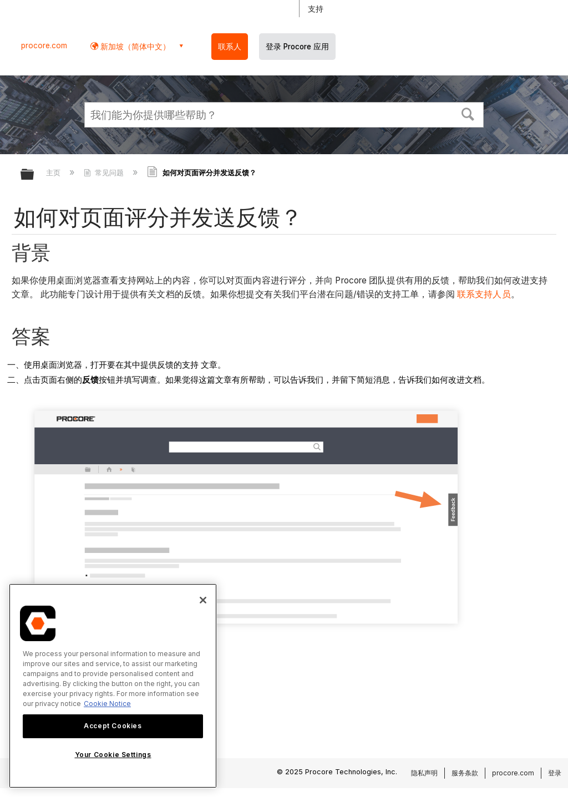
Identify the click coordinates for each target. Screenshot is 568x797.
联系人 (229, 46)
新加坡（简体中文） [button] (134, 46)
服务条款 (465, 773)
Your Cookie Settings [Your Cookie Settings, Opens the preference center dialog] (113, 754)
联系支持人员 (484, 294)
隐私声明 (424, 773)
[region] (113, 685)
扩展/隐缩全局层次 (34, 175)
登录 (554, 773)
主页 (54, 172)
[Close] (203, 600)
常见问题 (105, 172)
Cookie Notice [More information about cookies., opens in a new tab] (107, 703)
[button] (468, 113)
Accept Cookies (112, 726)
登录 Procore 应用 (297, 46)
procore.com (44, 45)
